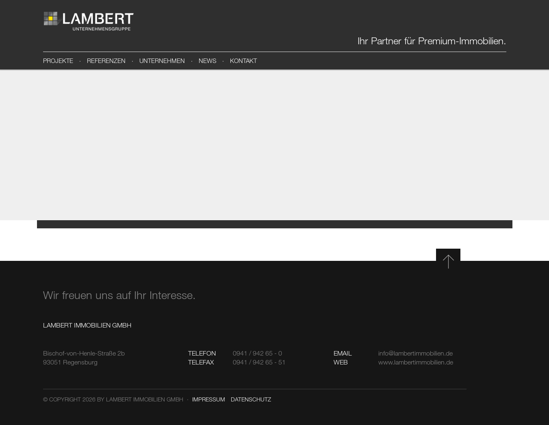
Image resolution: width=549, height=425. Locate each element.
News (207, 60)
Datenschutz (251, 399)
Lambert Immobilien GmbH (89, 21)
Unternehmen (162, 60)
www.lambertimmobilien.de (415, 362)
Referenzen (106, 60)
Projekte (58, 60)
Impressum (208, 399)
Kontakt (243, 60)
